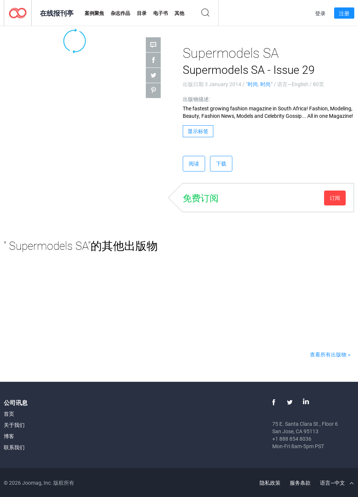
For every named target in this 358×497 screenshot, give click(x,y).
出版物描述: (196, 99)
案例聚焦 (94, 13)
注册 (344, 13)
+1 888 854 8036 (291, 438)
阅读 (194, 163)
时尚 (253, 84)
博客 (9, 436)
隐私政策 (270, 482)
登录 (320, 13)
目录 (142, 13)
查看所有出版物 (328, 354)
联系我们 (14, 447)
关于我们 (14, 424)
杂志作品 (120, 13)
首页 (9, 413)
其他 (179, 13)
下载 (221, 163)
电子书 (160, 13)
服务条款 (300, 482)
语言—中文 (337, 482)
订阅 (335, 197)
